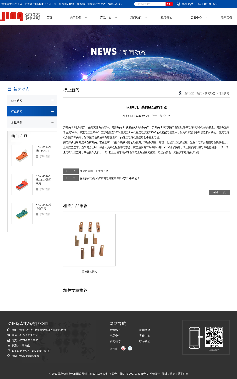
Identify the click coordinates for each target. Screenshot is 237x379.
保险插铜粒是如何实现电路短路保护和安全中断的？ (101, 178)
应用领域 (166, 17)
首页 (49, 17)
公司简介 (115, 330)
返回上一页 (219, 192)
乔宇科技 (183, 373)
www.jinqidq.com (29, 355)
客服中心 (196, 17)
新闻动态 (135, 17)
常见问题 (16, 122)
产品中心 (105, 17)
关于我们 (75, 17)
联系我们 (226, 17)
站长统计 (155, 373)
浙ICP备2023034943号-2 (133, 373)
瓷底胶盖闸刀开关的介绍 (86, 171)
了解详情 (44, 156)
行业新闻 (16, 111)
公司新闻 (16, 100)
